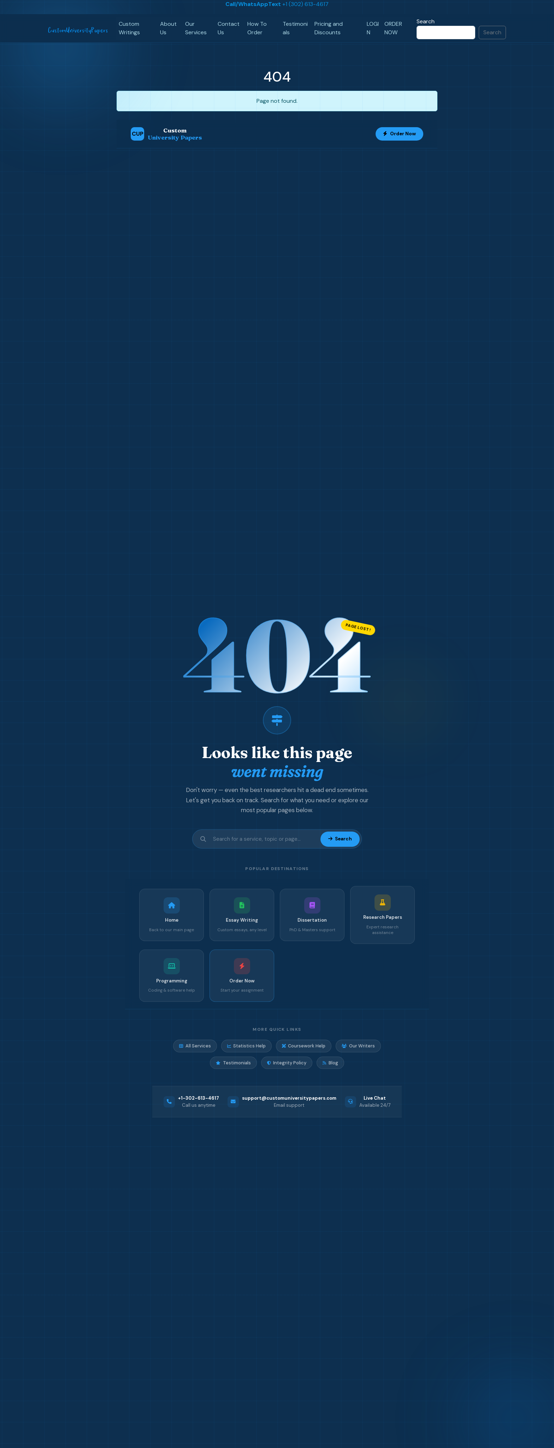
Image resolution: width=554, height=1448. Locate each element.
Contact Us (229, 28)
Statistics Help (246, 1046)
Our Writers (358, 1046)
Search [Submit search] (340, 839)
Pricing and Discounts (328, 28)
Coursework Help (303, 1046)
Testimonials (295, 28)
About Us (168, 28)
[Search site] (264, 839)
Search (426, 21)
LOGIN (373, 28)
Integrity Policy (286, 1063)
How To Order (257, 28)
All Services (195, 1046)
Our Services (196, 28)
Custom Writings (129, 28)
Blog (330, 1063)
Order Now (399, 134)
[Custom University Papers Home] (166, 134)
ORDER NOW (393, 28)
